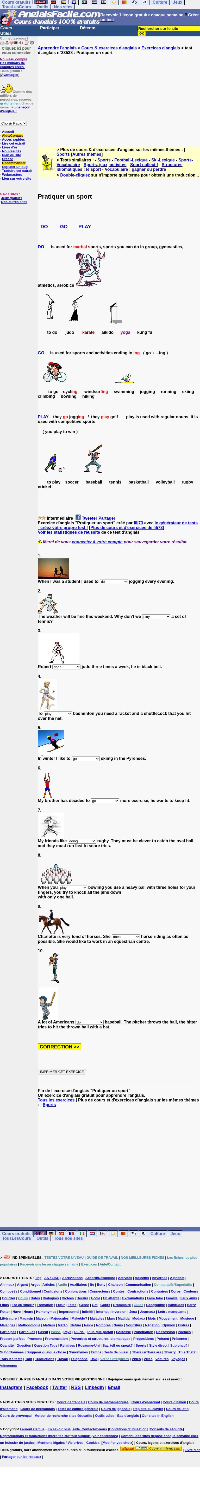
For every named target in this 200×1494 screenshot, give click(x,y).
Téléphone (79, 1359)
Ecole (95, 1298)
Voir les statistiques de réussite (69, 532)
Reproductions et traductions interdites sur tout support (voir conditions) (59, 1436)
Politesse (123, 1332)
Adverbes (159, 1278)
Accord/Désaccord (100, 1278)
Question (24, 1345)
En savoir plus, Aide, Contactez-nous (77, 1429)
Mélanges (7, 1325)
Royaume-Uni (89, 1345)
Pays (67, 1332)
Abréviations (72, 1278)
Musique (187, 1318)
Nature (75, 1325)
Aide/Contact (12, 136)
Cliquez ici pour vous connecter (16, 50)
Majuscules (60, 1318)
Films (4, 1305)
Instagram (11, 1387)
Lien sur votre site (16, 178)
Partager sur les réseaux (21, 1457)
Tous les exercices (56, 1100)
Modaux (138, 1318)
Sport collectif (144, 164)
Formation (45, 1305)
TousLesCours (16, 7)
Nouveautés (11, 151)
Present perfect (12, 1339)
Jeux (175, 1233)
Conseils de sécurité (166, 1429)
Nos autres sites (14, 202)
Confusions (53, 1291)
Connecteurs (100, 1291)
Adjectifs (142, 1278)
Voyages (178, 1359)
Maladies (97, 1318)
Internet (102, 1312)
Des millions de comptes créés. (13, 63)
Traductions (44, 1359)
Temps (96, 1352)
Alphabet (177, 1278)
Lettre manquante (172, 1312)
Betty (101, 1285)
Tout (28, 1359)
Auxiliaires (78, 1285)
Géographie (155, 1305)
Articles (48, 1285)
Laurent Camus (32, 1429)
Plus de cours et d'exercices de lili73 (126, 527)
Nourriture (134, 1325)
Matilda (124, 1318)
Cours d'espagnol (146, 1402)
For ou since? (23, 1305)
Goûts (105, 1305)
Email (114, 1387)
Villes (148, 1359)
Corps (176, 1291)
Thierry (170, 1352)
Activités (125, 1278)
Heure (28, 1312)
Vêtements (8, 1366)
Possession (165, 1332)
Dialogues (51, 1298)
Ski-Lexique (163, 160)
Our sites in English (157, 1416)
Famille (172, 1298)
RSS (76, 1387)
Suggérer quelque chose (46, 1352)
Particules (27, 1332)
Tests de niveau (116, 1352)
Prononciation (56, 1339)
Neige (88, 1325)
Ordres (183, 1325)
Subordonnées (12, 1352)
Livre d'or (9, 147)
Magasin (26, 1318)
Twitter (59, 1387)
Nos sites (63, 7)
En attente (111, 1298)
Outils (42, 7)
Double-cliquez (75, 175)
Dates (35, 1298)
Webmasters (12, 175)
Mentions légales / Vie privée (61, 1443)
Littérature (8, 1318)
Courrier (8, 1298)
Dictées (68, 1298)
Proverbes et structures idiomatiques (100, 1339)
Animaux (7, 1285)
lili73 (138, 523)
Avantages (9, 75)
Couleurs (191, 1291)
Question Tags (45, 1345)
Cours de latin (177, 1409)
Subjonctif (178, 1345)
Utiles (6, 33)
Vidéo (136, 1359)
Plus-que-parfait (100, 1332)
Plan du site (11, 155)
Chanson (115, 1285)
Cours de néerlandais (37, 1409)
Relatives (67, 1345)
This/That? (187, 1352)
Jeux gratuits (11, 198)
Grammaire (122, 1305)
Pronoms (35, 1339)
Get (95, 1305)
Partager (106, 518)
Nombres (103, 1325)
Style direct (158, 1345)
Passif (43, 1332)
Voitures (161, 1359)
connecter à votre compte (97, 542)
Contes (118, 1291)
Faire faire (155, 1298)
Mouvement (168, 1318)
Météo (63, 1325)
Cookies (92, 1443)
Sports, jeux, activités (105, 164)
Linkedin (94, 1387)
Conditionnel (30, 1291)
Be (92, 1285)
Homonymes (46, 1312)
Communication (138, 1285)
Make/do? (79, 1318)
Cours (6, 28)
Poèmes (184, 1332)
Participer (49, 28)
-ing (38, 1278)
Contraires (159, 1291)
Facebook (37, 1387)
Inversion (119, 1312)
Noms (118, 1325)
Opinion (168, 1325)
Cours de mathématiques (108, 1402)
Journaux (147, 1312)
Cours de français (71, 1402)
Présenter (180, 1339)
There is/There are (146, 1352)
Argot (35, 1285)
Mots (152, 1318)
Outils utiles (104, 1416)
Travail (62, 1359)
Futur (60, 1305)
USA (93, 1359)
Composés (8, 1291)
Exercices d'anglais (160, 48)
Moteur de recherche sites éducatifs (63, 1416)
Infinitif (87, 1312)
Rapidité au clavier (148, 1409)
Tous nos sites (68, 1238)
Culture (157, 1233)
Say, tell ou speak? (118, 1345)
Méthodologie (29, 1325)
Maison (42, 1318)
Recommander (14, 163)
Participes (8, 1332)
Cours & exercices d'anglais (109, 48)
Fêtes (71, 1305)
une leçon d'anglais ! (15, 109)
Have (16, 1312)
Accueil (8, 132)
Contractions (137, 1291)
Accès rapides (13, 139)
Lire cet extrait (13, 143)
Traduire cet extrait (17, 171)
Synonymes (78, 1352)
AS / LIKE (52, 1278)
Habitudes (176, 1305)
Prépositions (143, 1339)
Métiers (49, 1325)
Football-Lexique (131, 160)
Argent (22, 1285)
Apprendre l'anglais (57, 48)
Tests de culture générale (78, 1409)
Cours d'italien (174, 1402)
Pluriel (79, 1332)
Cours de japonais (115, 1409)
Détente (87, 28)
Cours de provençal (16, 1416)
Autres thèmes (86, 154)
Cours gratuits (16, 1233)
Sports (63, 154)
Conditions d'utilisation (128, 1429)
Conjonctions (76, 1291)
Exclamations (133, 1298)
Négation (152, 1325)
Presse (7, 159)
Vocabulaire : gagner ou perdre (135, 169)
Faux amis (188, 1298)
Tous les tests (11, 1359)
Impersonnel (69, 1312)
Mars (111, 1318)
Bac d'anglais (128, 1416)
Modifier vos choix (117, 1443)
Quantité (7, 1345)
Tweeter (89, 518)
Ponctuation (143, 1332)
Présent (163, 1339)
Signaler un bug (15, 167)
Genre (84, 1305)
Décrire (82, 1298)
